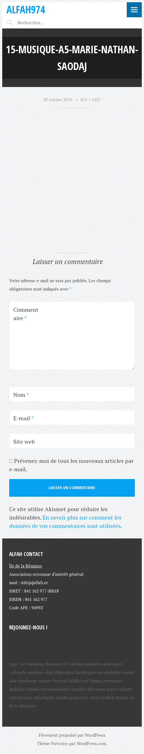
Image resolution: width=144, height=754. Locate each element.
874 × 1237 (90, 99)
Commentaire (25, 314)
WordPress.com (91, 743)
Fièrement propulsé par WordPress (72, 735)
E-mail (23, 418)
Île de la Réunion (25, 566)
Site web (24, 441)
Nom (21, 394)
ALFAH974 (25, 9)
